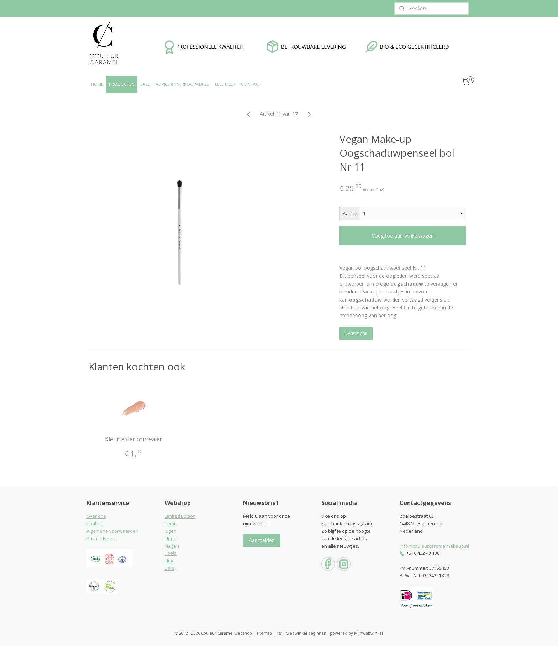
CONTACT (251, 84)
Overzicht (356, 333)
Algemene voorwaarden (112, 531)
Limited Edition (180, 516)
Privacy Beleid (101, 538)
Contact (94, 523)
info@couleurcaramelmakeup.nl (434, 546)
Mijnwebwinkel (368, 633)
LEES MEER (225, 84)
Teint (170, 523)
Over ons (96, 516)
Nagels (172, 546)
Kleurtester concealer (134, 439)
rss (279, 633)
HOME (97, 84)
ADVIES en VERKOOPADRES (182, 84)
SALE (145, 84)
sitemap (264, 633)
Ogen (171, 531)
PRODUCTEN (122, 84)
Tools (171, 553)
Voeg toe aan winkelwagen (403, 235)
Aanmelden (262, 540)
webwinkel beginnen (306, 633)
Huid (170, 560)
